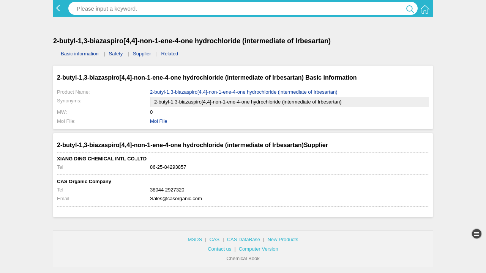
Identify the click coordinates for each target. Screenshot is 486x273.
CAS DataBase (243, 239)
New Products (282, 239)
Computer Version (258, 249)
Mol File (158, 121)
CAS (215, 239)
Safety (116, 53)
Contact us (219, 249)
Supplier (142, 53)
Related (169, 53)
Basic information (80, 53)
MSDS (195, 239)
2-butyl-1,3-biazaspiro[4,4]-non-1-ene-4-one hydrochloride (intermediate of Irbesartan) (244, 92)
